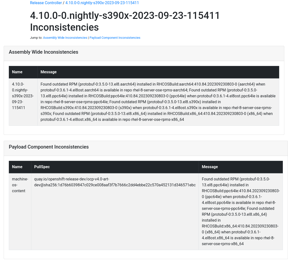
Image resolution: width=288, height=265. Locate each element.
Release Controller (46, 2)
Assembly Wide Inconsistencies (65, 37)
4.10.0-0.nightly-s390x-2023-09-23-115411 (102, 2)
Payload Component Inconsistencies (114, 37)
